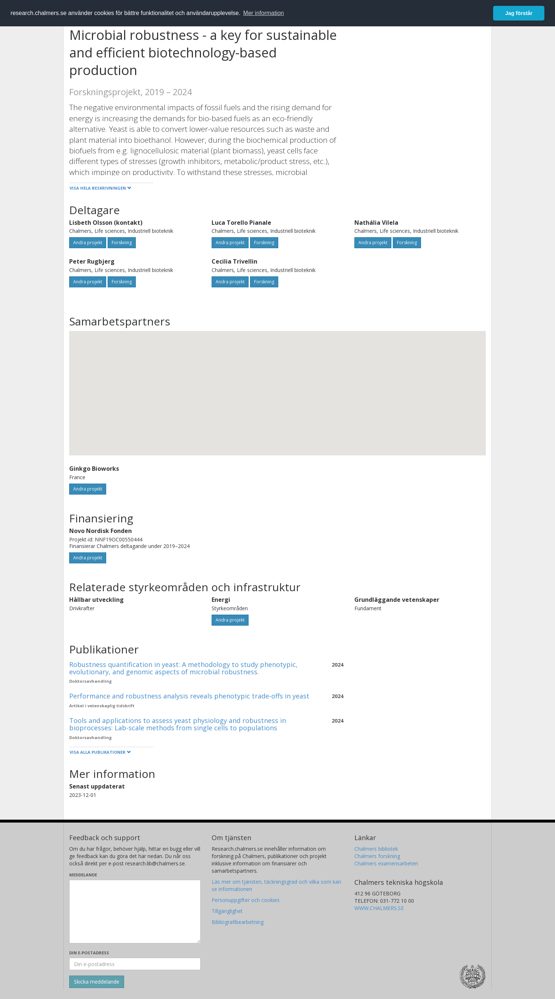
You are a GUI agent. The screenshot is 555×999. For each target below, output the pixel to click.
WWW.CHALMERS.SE (379, 908)
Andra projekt (87, 242)
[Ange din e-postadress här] (135, 964)
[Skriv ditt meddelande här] (135, 911)
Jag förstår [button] (518, 13)
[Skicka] (96, 982)
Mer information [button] (263, 13)
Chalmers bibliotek (376, 848)
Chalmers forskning (377, 856)
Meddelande (83, 874)
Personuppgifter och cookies (246, 900)
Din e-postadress (89, 952)
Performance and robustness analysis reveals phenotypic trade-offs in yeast (189, 696)
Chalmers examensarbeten (386, 863)
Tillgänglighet (227, 910)
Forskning (122, 242)
